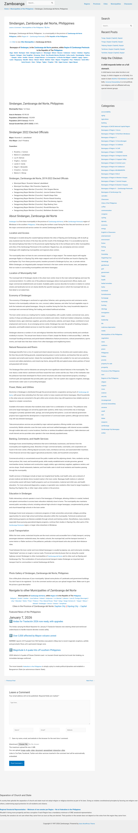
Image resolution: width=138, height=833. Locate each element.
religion (104, 384)
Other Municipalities (29, 42)
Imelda (25, 57)
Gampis (14, 57)
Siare (33, 62)
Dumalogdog (80, 55)
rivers (103, 392)
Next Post (90, 680)
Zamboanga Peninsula (78, 221)
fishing (103, 249)
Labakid (74, 57)
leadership (105, 322)
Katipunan (54, 598)
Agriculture (105, 119)
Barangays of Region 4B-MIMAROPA (114, 170)
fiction (103, 246)
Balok (16, 53)
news (103, 344)
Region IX (54, 596)
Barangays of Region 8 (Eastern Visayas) (115, 185)
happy (103, 279)
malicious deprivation (109, 330)
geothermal (105, 268)
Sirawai (62, 603)
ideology (104, 311)
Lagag (80, 57)
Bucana (59, 53)
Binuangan (47, 53)
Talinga (38, 62)
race (102, 377)
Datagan (19, 55)
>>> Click (12, 42)
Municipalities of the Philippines (35, 27)
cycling (103, 220)
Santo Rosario (25, 62)
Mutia (34, 601)
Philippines (58, 50)
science (104, 395)
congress (104, 217)
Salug (72, 601)
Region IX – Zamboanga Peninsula (35, 36)
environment (105, 242)
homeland (104, 293)
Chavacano (128, 4)
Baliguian (15, 598)
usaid (103, 414)
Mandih (25, 60)
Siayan (27, 603)
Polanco (46, 601)
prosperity (105, 370)
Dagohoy (87, 53)
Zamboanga (14, 4)
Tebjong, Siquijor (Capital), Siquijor (113, 46)
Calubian (80, 53)
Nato (52, 60)
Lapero (85, 57)
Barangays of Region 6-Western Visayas (115, 178)
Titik (56, 62)
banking (104, 123)
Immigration (105, 315)
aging (103, 116)
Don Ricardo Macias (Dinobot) (55, 55)
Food (103, 253)
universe (104, 410)
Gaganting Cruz (106, 260)
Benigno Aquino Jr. (37, 53)
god (102, 271)
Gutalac (29, 598)
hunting (104, 308)
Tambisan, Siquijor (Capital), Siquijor (114, 49)
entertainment (106, 238)
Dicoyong (37, 55)
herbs (103, 290)
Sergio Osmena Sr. (82, 601)
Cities (106, 4)
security (104, 399)
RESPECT (115, 79)
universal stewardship (109, 406)
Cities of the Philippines (109, 206)
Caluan (73, 53)
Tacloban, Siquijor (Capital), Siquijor (114, 53)
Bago (11, 53)
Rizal (67, 601)
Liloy (20, 601)
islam (103, 319)
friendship (105, 257)
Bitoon (54, 53)
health (103, 282)
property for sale (107, 366)
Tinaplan (50, 62)
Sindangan (24, 47)
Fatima (87, 55)
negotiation (105, 341)
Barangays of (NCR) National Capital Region (117, 127)
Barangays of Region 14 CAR (111, 149)
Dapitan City (60, 606)
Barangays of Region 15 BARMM (113, 152)
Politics (104, 359)
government (105, 275)
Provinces (96, 4)
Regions (87, 4)
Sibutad (40, 603)
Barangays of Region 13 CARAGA (113, 145)
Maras (31, 60)
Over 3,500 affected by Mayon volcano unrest (40, 635)
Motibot (47, 60)
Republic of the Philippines (62, 36)
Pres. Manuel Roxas (57, 601)
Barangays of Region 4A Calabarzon (114, 167)
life (102, 326)
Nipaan (58, 60)
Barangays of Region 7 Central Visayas (115, 181)
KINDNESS (124, 79)
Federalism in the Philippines (33, 666)
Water (103, 421)
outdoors (104, 348)
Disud (43, 55)
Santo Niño (85, 60)
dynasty (104, 224)
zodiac (103, 436)
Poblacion (77, 60)
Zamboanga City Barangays (111, 432)
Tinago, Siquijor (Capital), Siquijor (113, 42)
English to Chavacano (109, 235)
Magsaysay (18, 60)
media (103, 333)
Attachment (13, 747)
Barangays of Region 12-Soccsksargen (115, 141)
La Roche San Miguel (63, 57)
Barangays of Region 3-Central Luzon (114, 163)
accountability (106, 112)
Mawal (36, 60)
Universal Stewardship (116, 82)
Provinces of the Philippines (111, 373)
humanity (104, 304)
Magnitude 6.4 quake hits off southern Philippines (43, 649)
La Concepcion (51, 57)
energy (103, 231)
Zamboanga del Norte (42, 47)
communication (107, 213)
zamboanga (105, 428)
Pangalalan (65, 60)
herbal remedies (107, 286)
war (102, 417)
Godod (22, 598)
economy (104, 228)
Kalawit (46, 598)
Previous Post (10, 680)
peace (103, 352)
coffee (103, 209)
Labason (71, 598)
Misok (42, 60)
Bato (27, 53)
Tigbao (44, 62)
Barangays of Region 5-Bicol (111, 174)
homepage (105, 301)
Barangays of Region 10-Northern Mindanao (117, 134)
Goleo (20, 57)
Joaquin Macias (39, 57)
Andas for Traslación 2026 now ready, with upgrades (44, 621)
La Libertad (63, 598)
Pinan (39, 601)
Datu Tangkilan (28, 55)
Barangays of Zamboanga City (112, 195)
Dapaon (12, 55)
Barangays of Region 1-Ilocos (111, 130)
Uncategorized (106, 403)
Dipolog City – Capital (77, 606)
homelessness (106, 297)
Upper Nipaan (73, 62)
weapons (104, 425)
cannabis (104, 198)
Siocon (55, 603)
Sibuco (33, 603)
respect (104, 388)
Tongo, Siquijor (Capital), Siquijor (113, 38)
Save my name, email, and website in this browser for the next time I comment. (40, 741)
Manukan (27, 601)
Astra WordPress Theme (87, 824)
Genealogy (105, 264)
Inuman (30, 57)
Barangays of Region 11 (109, 138)
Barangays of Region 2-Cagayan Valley (115, 159)
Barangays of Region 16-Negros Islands (115, 156)
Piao (71, 60)
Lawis (11, 60)
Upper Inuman (63, 62)
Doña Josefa (71, 55)
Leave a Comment (15, 27)
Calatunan (67, 53)
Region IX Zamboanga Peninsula (76, 47)
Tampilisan (70, 603)
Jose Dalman (37, 598)
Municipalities (116, 4)
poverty (104, 363)
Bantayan (22, 53)
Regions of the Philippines (110, 381)
